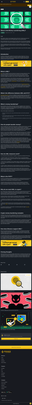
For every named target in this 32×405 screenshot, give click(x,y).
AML (1, 73)
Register (27, 1)
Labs (2, 371)
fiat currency (22, 81)
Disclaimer (2, 385)
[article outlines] (30, 7)
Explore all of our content (16, 347)
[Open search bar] (24, 1)
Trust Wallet (3, 376)
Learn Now (29, 5)
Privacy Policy (3, 383)
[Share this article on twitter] (1, 264)
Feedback (2, 388)
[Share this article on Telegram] (16, 264)
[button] (30, 1)
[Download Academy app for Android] (9, 392)
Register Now (16, 338)
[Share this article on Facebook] (9, 264)
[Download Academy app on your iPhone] (3, 392)
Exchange (2, 368)
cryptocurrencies (14, 81)
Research (2, 374)
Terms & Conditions (4, 382)
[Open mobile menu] (30, 1)
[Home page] (13, 1)
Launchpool (3, 373)
